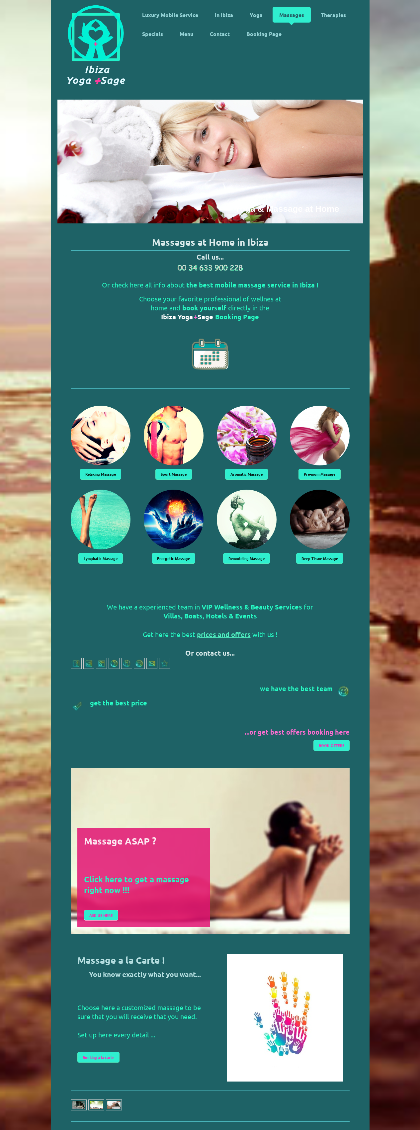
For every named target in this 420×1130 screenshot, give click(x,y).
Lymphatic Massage (101, 558)
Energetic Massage (173, 558)
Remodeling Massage (246, 558)
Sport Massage (174, 474)
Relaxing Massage (100, 474)
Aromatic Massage (246, 474)
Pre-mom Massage (319, 474)
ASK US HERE (101, 915)
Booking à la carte (98, 1057)
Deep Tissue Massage (319, 558)
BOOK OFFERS (331, 745)
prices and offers (224, 634)
